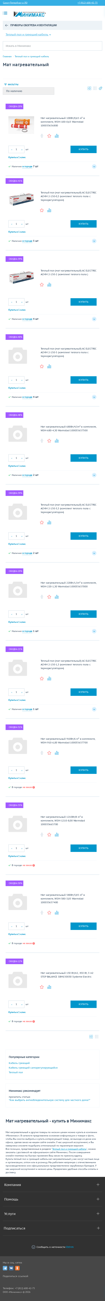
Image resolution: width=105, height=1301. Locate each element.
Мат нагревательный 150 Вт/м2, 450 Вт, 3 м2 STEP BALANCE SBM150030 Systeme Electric (67, 974)
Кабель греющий (19, 1063)
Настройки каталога (100, 88)
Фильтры (13, 84)
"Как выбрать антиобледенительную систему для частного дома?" (49, 1100)
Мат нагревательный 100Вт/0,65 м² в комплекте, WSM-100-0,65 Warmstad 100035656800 (63, 121)
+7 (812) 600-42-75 (88, 2)
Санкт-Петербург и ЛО (15, 2)
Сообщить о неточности (52, 1247)
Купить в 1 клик (17, 157)
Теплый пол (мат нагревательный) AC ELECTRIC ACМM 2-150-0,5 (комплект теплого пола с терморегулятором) (68, 196)
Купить (83, 149)
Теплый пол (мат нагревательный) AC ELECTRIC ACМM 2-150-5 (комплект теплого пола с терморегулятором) (68, 352)
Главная (7, 56)
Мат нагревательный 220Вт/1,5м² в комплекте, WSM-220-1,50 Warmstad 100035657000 (69, 584)
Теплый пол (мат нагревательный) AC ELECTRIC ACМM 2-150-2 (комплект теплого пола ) (68, 272)
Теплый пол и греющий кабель (28, 34)
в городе (27, 166)
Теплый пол (16, 1072)
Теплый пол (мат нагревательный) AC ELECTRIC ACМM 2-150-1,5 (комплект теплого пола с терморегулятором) (68, 664)
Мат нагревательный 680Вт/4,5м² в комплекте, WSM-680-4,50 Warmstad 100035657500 (69, 428)
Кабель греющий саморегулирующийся (33, 1067)
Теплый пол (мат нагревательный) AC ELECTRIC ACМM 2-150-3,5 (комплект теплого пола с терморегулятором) (68, 508)
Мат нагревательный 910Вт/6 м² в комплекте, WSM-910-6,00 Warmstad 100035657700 (68, 740)
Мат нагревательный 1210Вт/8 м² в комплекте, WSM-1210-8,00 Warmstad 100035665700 (63, 820)
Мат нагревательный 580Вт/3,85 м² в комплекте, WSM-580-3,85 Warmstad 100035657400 (63, 898)
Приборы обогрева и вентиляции (33, 25)
